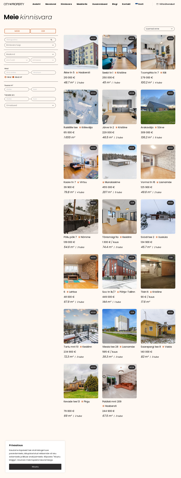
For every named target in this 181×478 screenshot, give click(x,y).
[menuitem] (139, 4)
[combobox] (30, 45)
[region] (35, 457)
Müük (17, 31)
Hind (9, 77)
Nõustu (35, 466)
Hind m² (18, 77)
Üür (43, 31)
